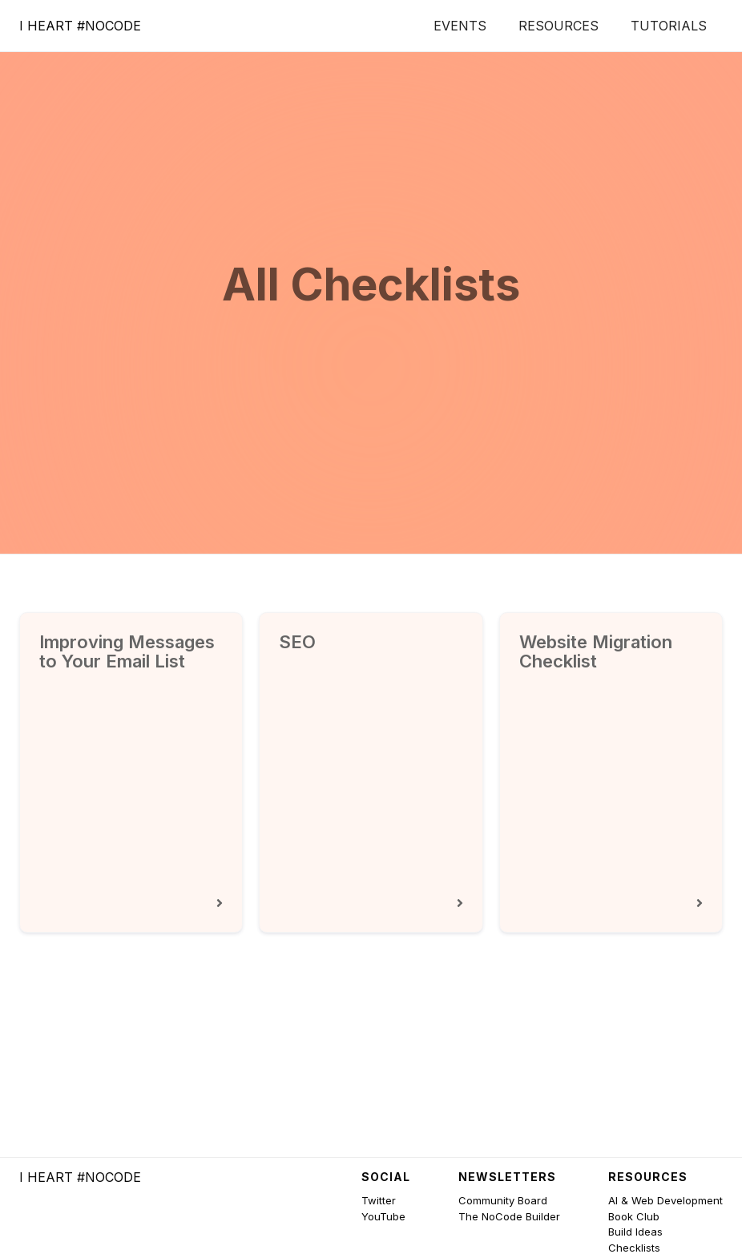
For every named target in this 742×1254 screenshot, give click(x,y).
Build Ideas (635, 1231)
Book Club (633, 1216)
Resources (558, 26)
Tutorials (669, 26)
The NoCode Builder (509, 1216)
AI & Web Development (665, 1200)
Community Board (502, 1200)
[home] (80, 25)
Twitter (378, 1200)
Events (460, 26)
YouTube (383, 1216)
